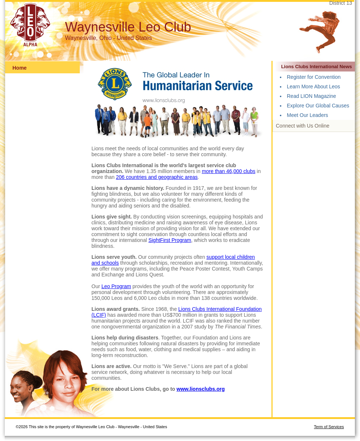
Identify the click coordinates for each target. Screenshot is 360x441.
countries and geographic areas (162, 177)
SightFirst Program (170, 240)
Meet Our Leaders (307, 115)
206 (121, 177)
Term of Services (329, 427)
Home (19, 68)
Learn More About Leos (313, 86)
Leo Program (116, 286)
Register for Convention (314, 77)
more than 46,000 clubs (228, 171)
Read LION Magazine (311, 96)
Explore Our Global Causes (318, 106)
